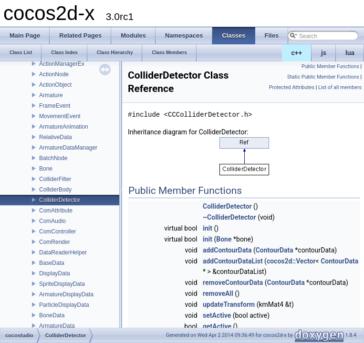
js (323, 53)
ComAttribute (56, 210)
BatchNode (53, 158)
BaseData (51, 263)
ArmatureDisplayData (66, 294)
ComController (57, 231)
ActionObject (55, 84)
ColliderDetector (59, 200)
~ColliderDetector (229, 217)
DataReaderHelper (63, 252)
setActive (217, 315)
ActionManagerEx (61, 64)
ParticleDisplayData (64, 305)
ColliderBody (55, 189)
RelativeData (55, 137)
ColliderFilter (55, 179)
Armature (50, 95)
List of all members (340, 87)
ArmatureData (57, 326)
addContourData (227, 250)
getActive (217, 326)
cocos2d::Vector (291, 261)
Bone (45, 168)
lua (349, 53)
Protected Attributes (291, 87)
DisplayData (54, 273)
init (207, 228)
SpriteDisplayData (62, 284)
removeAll (218, 293)
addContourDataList (233, 261)
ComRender (54, 242)
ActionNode (54, 74)
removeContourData (233, 282)
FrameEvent (54, 105)
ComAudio (52, 221)
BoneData (51, 315)
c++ (296, 53)
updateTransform (229, 304)
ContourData (274, 250)
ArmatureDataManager (68, 147)
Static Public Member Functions (323, 77)
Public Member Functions (330, 66)
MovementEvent (60, 116)
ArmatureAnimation (63, 126)
